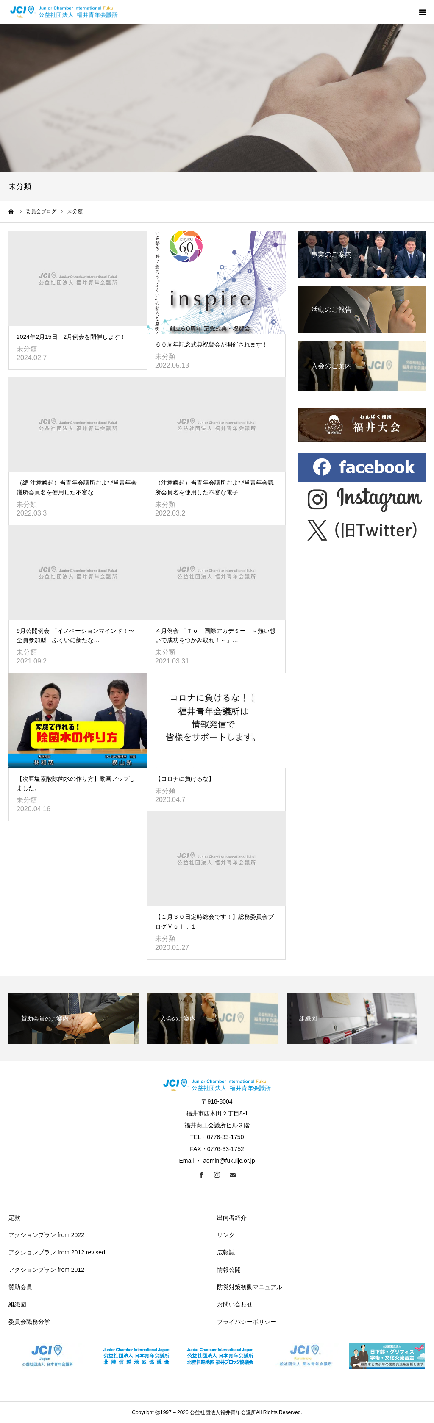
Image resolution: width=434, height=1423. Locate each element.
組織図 (17, 1304)
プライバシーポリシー (246, 1321)
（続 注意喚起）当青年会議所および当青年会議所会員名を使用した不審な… (77, 487)
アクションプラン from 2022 (46, 1235)
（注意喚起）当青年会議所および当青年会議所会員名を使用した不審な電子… (214, 487)
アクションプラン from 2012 (46, 1269)
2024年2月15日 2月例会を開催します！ (71, 336)
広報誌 (226, 1252)
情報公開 (229, 1269)
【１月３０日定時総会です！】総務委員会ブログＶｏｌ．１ (214, 921)
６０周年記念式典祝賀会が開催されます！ (211, 344)
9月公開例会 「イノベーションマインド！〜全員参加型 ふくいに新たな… (75, 635)
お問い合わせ (235, 1304)
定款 (14, 1217)
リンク (226, 1235)
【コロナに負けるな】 (184, 778)
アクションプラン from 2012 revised (56, 1252)
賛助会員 (20, 1287)
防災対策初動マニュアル (249, 1287)
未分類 (27, 348)
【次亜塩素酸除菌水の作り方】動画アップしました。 (76, 783)
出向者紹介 (232, 1217)
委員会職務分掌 (29, 1321)
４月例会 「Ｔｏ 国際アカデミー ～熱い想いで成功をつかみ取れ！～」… (215, 635)
